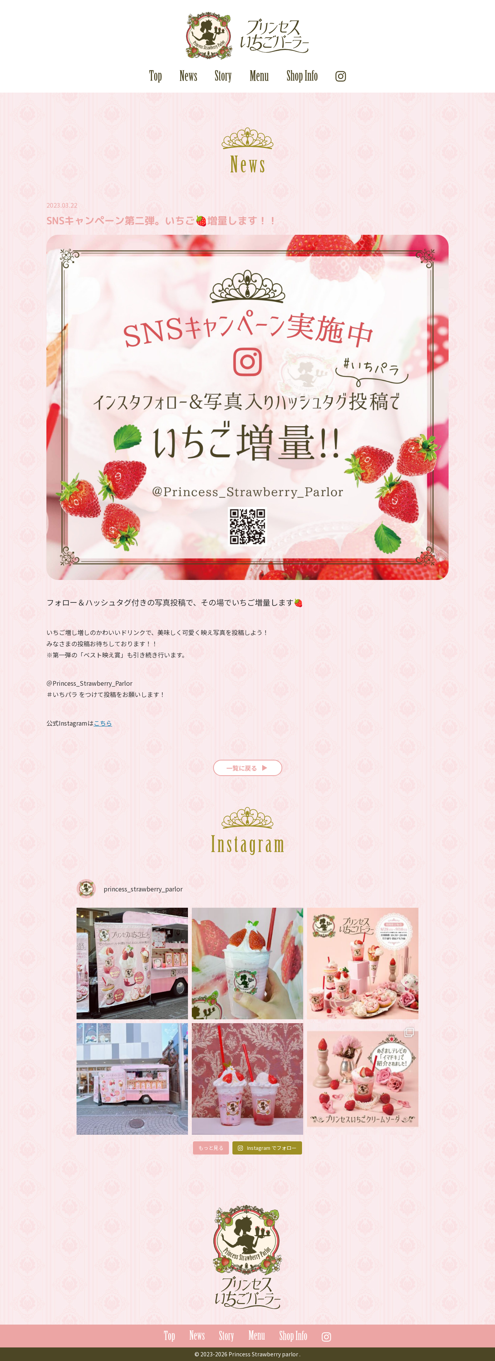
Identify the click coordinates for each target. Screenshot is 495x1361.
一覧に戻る (248, 768)
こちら (103, 723)
